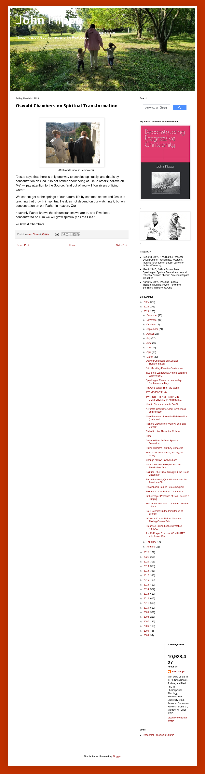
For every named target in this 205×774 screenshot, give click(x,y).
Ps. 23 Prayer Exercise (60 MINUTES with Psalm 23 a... (165, 534)
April (149, 352)
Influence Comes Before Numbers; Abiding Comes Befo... (164, 520)
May (149, 347)
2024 (147, 306)
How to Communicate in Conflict (163, 404)
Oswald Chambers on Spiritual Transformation (162, 362)
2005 (147, 630)
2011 (147, 603)
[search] (156, 108)
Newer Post (23, 245)
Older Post (121, 245)
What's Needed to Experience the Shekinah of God (163, 466)
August (150, 333)
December (152, 315)
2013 (147, 593)
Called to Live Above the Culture (163, 431)
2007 (147, 621)
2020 (147, 561)
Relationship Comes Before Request (165, 487)
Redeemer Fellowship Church (158, 735)
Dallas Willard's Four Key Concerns (164, 448)
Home (72, 245)
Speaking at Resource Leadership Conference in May (164, 381)
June (149, 343)
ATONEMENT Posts (156, 392)
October (151, 324)
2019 (147, 566)
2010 (147, 607)
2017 (147, 575)
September (152, 329)
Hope (149, 436)
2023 (147, 311)
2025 (147, 302)
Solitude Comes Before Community (164, 491)
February (151, 542)
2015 (147, 584)
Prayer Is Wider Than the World (162, 387)
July (148, 338)
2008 (147, 616)
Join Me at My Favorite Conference (164, 368)
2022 (147, 552)
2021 (147, 557)
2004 (147, 635)
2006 (147, 626)
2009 (147, 612)
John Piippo (49, 19)
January (151, 546)
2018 (147, 570)
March (150, 356)
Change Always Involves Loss (161, 460)
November (152, 320)
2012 (147, 598)
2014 (147, 589)
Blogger (117, 756)
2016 (147, 580)
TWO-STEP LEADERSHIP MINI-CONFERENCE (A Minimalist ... (164, 398)
